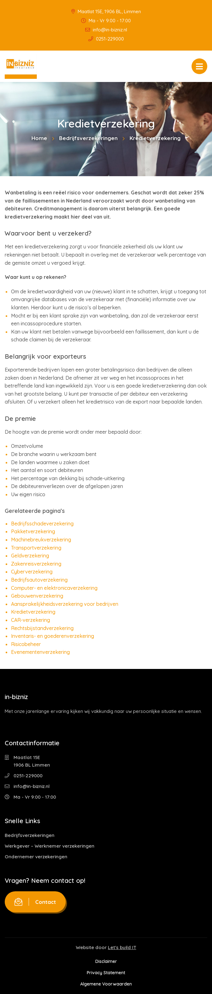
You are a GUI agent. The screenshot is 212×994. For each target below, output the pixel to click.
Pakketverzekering (33, 531)
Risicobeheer (26, 644)
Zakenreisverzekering (36, 564)
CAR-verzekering (30, 620)
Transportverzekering (36, 548)
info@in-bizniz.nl (106, 30)
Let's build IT (122, 947)
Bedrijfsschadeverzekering (42, 523)
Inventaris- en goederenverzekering (52, 636)
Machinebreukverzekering (41, 539)
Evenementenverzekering (40, 652)
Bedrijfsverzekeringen (88, 138)
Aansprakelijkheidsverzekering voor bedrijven (64, 604)
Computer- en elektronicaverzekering (54, 588)
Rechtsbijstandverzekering (42, 628)
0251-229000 (106, 39)
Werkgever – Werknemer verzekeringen (49, 846)
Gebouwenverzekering (37, 596)
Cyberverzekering (32, 571)
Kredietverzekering (33, 612)
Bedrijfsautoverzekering (39, 580)
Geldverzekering (30, 555)
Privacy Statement (106, 972)
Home (39, 138)
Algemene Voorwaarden (106, 984)
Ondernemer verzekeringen (36, 857)
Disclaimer (106, 961)
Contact (35, 902)
